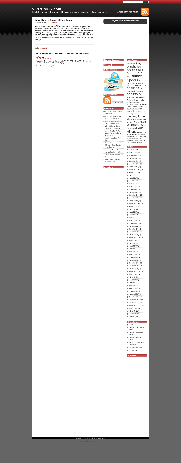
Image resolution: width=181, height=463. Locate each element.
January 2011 (133, 192)
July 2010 (132, 209)
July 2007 (132, 311)
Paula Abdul (138, 132)
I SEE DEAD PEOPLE (136, 94)
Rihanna (142, 137)
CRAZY (129, 85)
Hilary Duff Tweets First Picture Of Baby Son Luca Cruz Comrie (113, 145)
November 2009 (134, 232)
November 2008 (134, 266)
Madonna (131, 119)
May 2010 (132, 215)
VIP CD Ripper (133, 350)
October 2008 (133, 269)
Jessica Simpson (133, 102)
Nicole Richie (131, 129)
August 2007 (133, 308)
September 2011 (134, 169)
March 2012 (133, 153)
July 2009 (132, 243)
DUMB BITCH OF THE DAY (136, 86)
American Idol (131, 63)
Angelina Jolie (135, 69)
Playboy (129, 134)
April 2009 (132, 252)
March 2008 (133, 288)
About (131, 325)
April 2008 (132, 285)
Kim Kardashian (135, 110)
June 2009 (132, 246)
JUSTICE (131, 104)
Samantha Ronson (133, 139)
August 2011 (133, 172)
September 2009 (134, 237)
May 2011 (132, 181)
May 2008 (132, 283)
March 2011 (133, 186)
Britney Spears (134, 78)
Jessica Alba (139, 100)
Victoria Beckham (137, 142)
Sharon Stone (138, 140)
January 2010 (133, 226)
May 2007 (132, 317)
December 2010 (134, 195)
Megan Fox (132, 122)
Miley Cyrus (140, 125)
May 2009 (132, 249)
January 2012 (133, 158)
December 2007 (134, 297)
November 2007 (134, 300)
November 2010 (134, 198)
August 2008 (133, 274)
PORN (135, 134)
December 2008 (134, 263)
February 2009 (133, 257)
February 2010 (133, 223)
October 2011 (133, 167)
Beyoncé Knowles (132, 73)
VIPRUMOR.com (46, 9)
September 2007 (134, 305)
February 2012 (133, 155)
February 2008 (133, 291)
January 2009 (133, 260)
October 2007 (133, 302)
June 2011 (132, 178)
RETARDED (53, 22)
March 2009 (133, 254)
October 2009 (133, 235)
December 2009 (134, 229)
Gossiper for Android (135, 347)
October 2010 (133, 201)
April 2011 (132, 184)
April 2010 (132, 218)
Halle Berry (140, 91)
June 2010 (132, 212)
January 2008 (133, 294)
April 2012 (132, 150)
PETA (144, 132)
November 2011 (134, 164)
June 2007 (132, 314)
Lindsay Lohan (137, 116)
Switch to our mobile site (90, 441)
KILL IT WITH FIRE (133, 109)
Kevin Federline (138, 107)
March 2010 (133, 220)
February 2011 (133, 189)
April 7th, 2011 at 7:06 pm (43, 58)
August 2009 (133, 240)
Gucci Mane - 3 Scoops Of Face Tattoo (53, 20)
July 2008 (132, 277)
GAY (134, 91)
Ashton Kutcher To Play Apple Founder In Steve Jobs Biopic (113, 133)
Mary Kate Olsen (142, 119)
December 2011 (134, 161)
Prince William (142, 134)
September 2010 (134, 203)
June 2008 (132, 280)
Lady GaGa (134, 114)
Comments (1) (42, 48)
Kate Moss (139, 104)
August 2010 (133, 206)
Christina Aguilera (137, 83)
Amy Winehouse (134, 65)
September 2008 (134, 271)
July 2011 (132, 175)
